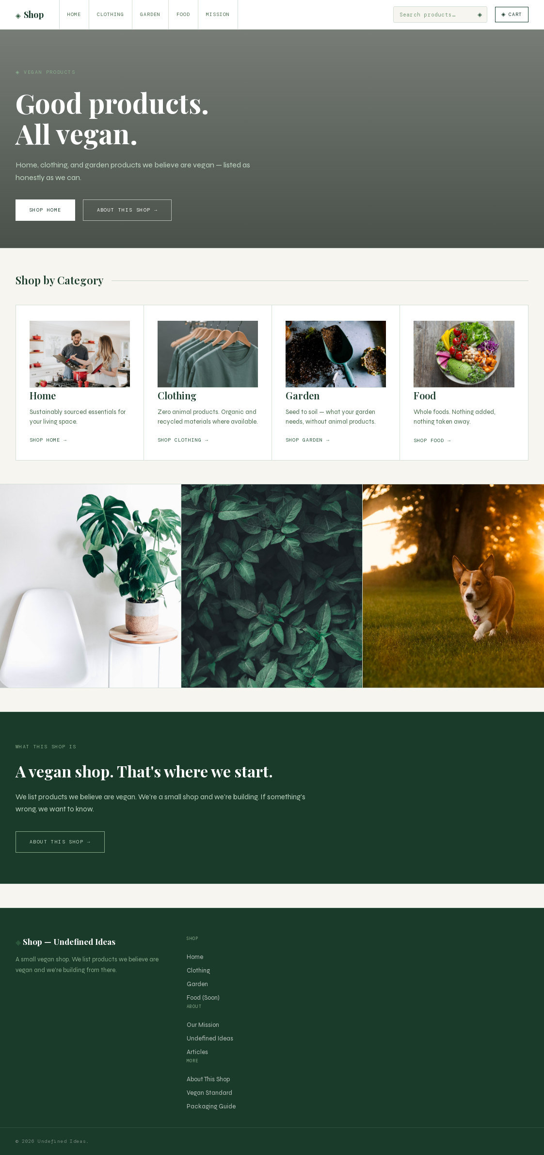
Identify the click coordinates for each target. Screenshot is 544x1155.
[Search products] (431, 14)
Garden (150, 14)
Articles (197, 1052)
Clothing (110, 14)
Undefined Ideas (210, 1038)
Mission (218, 14)
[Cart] (510, 14)
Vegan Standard (209, 1093)
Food (183, 14)
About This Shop (208, 1079)
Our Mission (203, 1025)
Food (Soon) (203, 998)
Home (74, 14)
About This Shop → (127, 210)
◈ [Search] (477, 14)
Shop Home (45, 210)
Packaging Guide (211, 1106)
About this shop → (60, 842)
